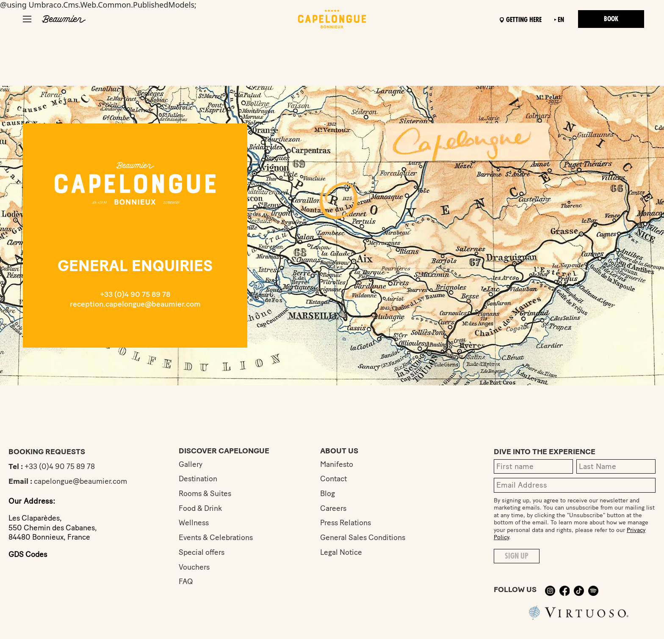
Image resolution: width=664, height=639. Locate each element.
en (558, 19)
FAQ (186, 582)
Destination (199, 479)
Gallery (191, 464)
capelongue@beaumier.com (81, 481)
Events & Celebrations (217, 538)
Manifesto (337, 464)
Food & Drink (201, 508)
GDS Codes (28, 554)
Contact (334, 479)
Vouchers (194, 568)
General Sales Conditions (364, 538)
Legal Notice (341, 553)
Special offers (202, 553)
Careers (334, 508)
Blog (327, 494)
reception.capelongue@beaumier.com (135, 304)
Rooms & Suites (206, 494)
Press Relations (347, 523)
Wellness (194, 523)
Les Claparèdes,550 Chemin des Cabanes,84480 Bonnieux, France (54, 527)
